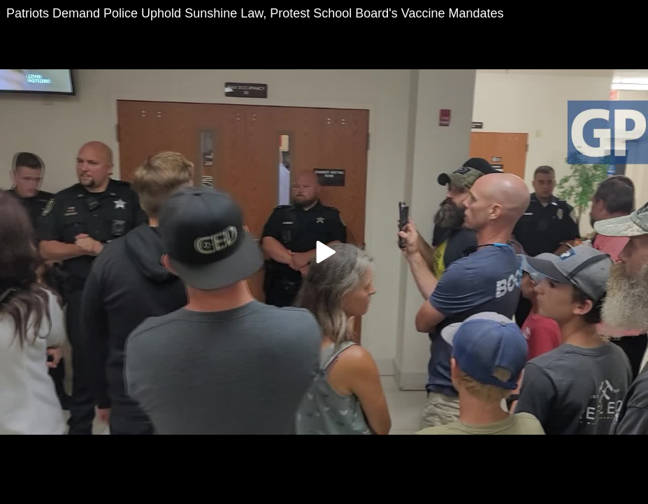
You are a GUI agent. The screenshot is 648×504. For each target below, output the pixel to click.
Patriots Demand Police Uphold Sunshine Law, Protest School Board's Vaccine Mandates (255, 13)
